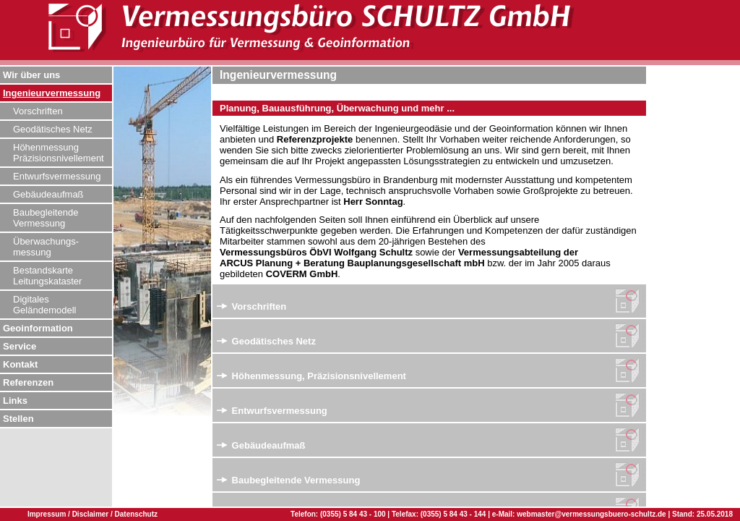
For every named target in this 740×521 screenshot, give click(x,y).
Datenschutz (136, 514)
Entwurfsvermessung (56, 176)
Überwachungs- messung (46, 247)
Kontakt (20, 364)
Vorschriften (38, 111)
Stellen (18, 418)
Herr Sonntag (373, 201)
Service (19, 346)
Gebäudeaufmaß (48, 194)
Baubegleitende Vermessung (45, 218)
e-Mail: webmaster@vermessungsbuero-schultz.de (579, 514)
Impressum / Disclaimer (69, 514)
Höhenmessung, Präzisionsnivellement (311, 375)
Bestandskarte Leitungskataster (47, 276)
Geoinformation (38, 328)
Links (15, 400)
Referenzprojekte (315, 139)
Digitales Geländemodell (44, 304)
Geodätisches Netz (52, 129)
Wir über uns (31, 74)
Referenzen (28, 382)
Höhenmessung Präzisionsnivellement (58, 153)
